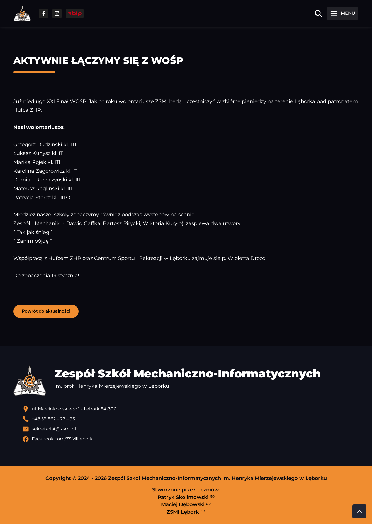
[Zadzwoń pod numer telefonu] (190, 419)
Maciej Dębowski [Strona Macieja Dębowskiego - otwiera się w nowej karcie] (186, 504)
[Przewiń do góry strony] (359, 511)
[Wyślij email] (190, 429)
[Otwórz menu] (342, 13)
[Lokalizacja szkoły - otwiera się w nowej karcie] (190, 409)
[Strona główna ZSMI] (22, 13)
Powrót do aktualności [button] (46, 311)
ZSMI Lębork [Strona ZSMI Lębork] (186, 512)
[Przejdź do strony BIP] (75, 13)
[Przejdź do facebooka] (43, 13)
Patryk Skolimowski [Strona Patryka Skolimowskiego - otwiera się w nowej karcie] (186, 497)
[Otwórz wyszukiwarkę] (318, 13)
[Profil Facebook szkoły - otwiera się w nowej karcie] (190, 439)
